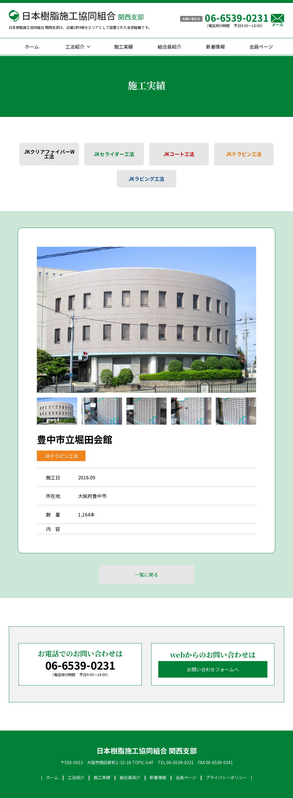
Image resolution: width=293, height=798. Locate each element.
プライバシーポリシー (226, 777)
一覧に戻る (146, 574)
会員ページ (261, 46)
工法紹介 (74, 46)
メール (277, 20)
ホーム (32, 46)
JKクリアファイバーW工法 (49, 154)
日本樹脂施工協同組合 (83, 15)
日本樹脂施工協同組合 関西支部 (146, 750)
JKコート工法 (179, 154)
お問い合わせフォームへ (213, 669)
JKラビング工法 (146, 178)
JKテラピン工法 (244, 154)
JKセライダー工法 (114, 154)
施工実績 (123, 46)
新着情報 (215, 46)
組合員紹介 (169, 46)
